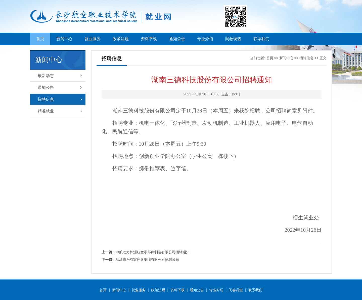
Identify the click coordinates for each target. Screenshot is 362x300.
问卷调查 (233, 39)
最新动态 (46, 76)
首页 (40, 39)
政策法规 (121, 39)
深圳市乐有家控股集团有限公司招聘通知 (140, 260)
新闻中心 (64, 39)
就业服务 (92, 39)
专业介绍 (205, 39)
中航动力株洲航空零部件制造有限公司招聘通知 (146, 252)
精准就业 (46, 111)
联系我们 (261, 39)
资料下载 (149, 39)
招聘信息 (46, 99)
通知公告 (177, 39)
